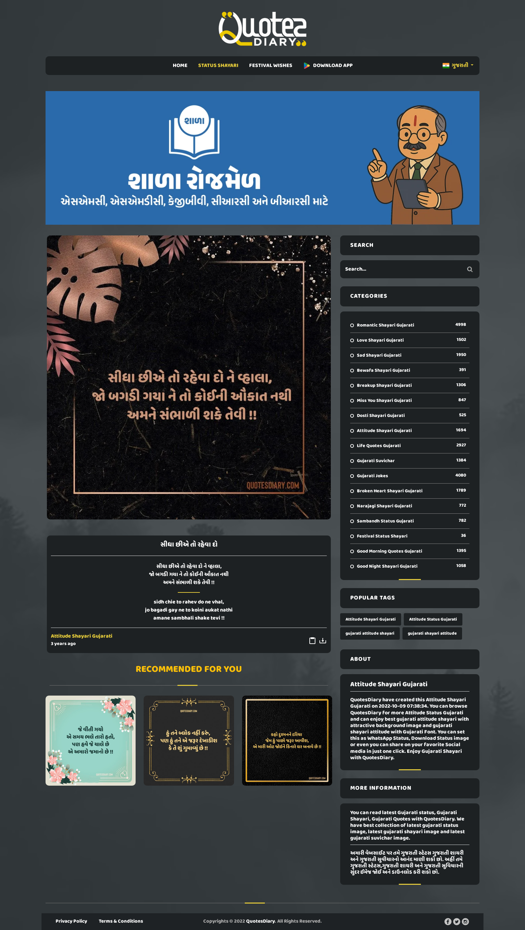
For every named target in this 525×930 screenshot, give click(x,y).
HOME (180, 65)
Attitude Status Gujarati (433, 619)
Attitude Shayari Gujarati (81, 636)
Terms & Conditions (121, 921)
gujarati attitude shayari (370, 633)
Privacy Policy (71, 921)
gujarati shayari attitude (432, 633)
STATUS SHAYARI (218, 65)
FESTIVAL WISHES (270, 65)
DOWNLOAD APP (328, 65)
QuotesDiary (260, 921)
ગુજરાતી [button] (456, 65)
